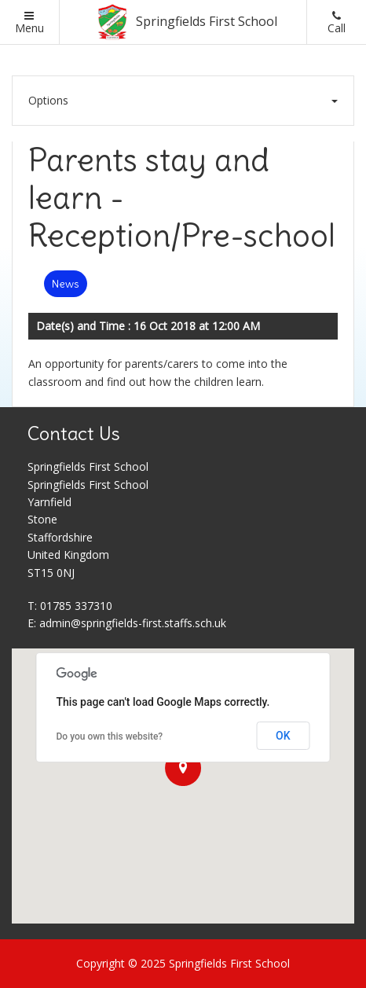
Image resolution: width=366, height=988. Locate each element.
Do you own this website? (110, 736)
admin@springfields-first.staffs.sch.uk (132, 622)
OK (283, 735)
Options (183, 100)
